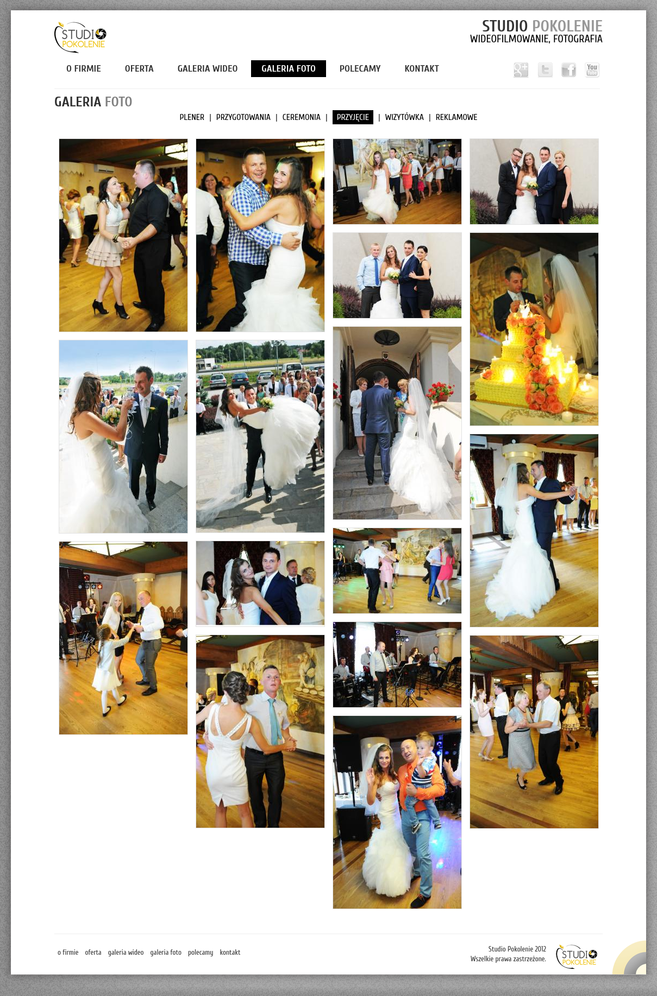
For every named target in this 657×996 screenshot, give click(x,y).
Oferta (139, 68)
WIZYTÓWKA (404, 117)
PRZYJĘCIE (353, 117)
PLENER (191, 117)
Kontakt (421, 68)
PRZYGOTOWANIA (243, 117)
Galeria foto (288, 68)
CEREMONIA (302, 117)
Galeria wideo (208, 68)
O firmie (83, 68)
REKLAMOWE (457, 117)
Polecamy (360, 68)
